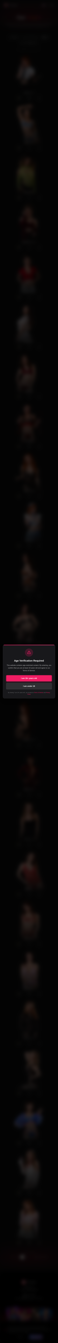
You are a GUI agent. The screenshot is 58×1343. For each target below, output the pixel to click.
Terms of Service (38, 692)
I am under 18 (29, 686)
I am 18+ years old (29, 678)
